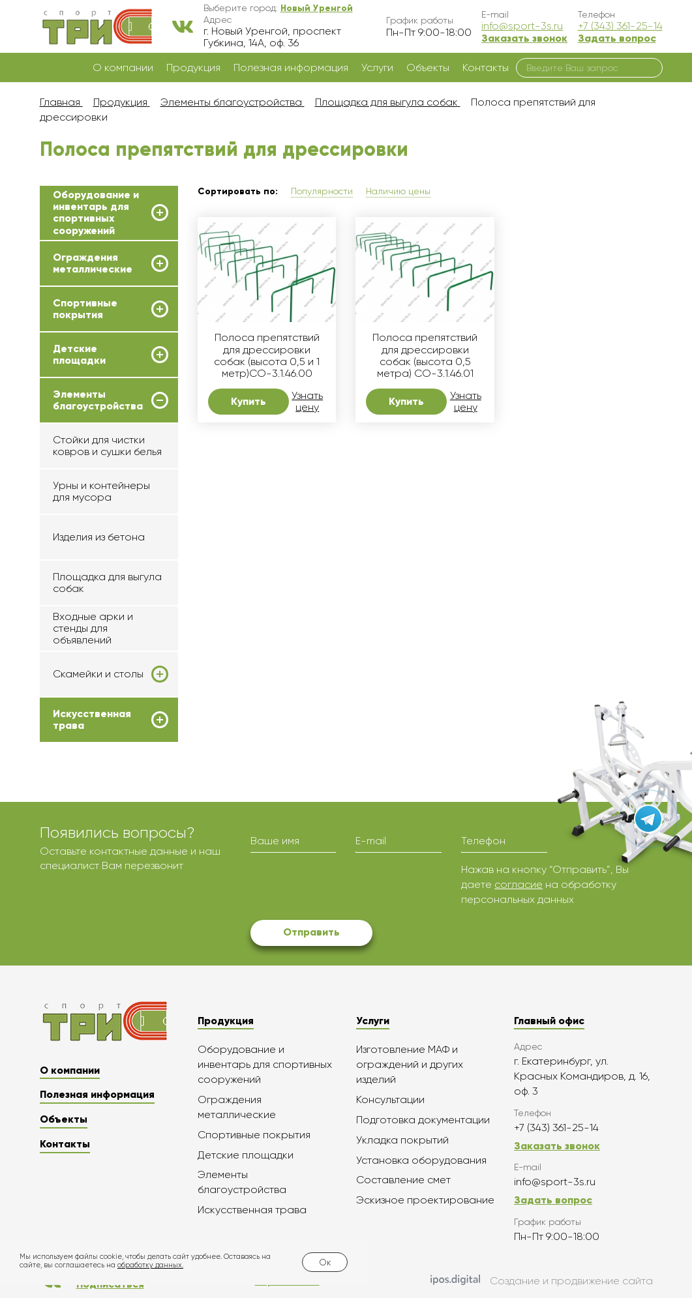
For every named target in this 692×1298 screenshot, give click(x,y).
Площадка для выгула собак (107, 582)
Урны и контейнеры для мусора (101, 491)
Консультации (390, 1099)
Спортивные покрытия (85, 309)
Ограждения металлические (92, 263)
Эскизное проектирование (425, 1200)
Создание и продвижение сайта (541, 1281)
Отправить (311, 932)
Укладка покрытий (402, 1140)
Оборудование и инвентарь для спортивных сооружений (96, 213)
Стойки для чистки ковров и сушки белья (107, 446)
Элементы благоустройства (98, 400)
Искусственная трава (92, 719)
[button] (316, 8)
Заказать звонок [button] (524, 38)
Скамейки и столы (98, 674)
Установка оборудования (421, 1160)
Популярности (322, 191)
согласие (518, 884)
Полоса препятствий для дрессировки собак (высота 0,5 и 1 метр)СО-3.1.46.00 (267, 355)
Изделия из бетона (99, 537)
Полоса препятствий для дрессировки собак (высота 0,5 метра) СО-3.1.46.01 (424, 355)
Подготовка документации (423, 1120)
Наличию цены (398, 191)
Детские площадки (79, 354)
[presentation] (349, 888)
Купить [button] (248, 401)
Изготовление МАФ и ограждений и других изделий (409, 1064)
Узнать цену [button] (307, 401)
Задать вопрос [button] (617, 38)
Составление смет (403, 1179)
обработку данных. (150, 1265)
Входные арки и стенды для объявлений (93, 628)
